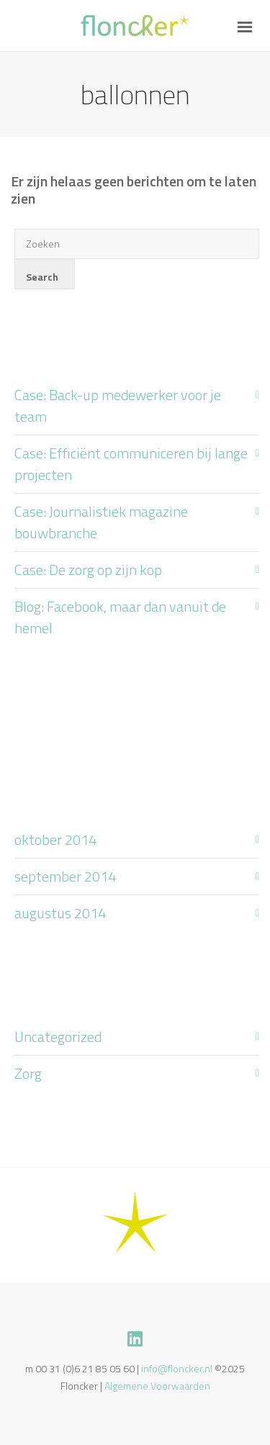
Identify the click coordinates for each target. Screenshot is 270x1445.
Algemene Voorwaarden (157, 1385)
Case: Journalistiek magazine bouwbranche (101, 522)
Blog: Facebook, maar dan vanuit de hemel (120, 617)
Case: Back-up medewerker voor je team (117, 405)
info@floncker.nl (176, 1368)
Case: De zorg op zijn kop (88, 569)
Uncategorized (58, 1036)
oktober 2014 (55, 839)
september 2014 (65, 876)
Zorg (28, 1073)
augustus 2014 (60, 913)
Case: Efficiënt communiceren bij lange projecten (131, 464)
